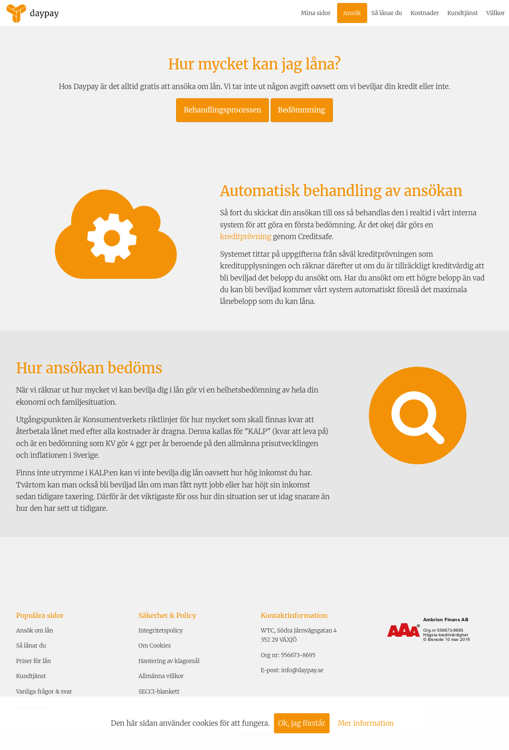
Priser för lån (33, 661)
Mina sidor (316, 13)
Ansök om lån (35, 630)
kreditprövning (245, 236)
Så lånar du (386, 13)
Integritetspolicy (160, 630)
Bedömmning (301, 110)
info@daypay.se (302, 670)
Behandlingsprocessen (222, 110)
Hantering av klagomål (169, 661)
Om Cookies (154, 645)
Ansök (352, 13)
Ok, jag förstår (301, 723)
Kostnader (424, 13)
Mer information (366, 723)
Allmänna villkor (161, 676)
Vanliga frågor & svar (44, 691)
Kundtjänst (462, 13)
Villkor (495, 13)
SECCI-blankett (158, 691)
